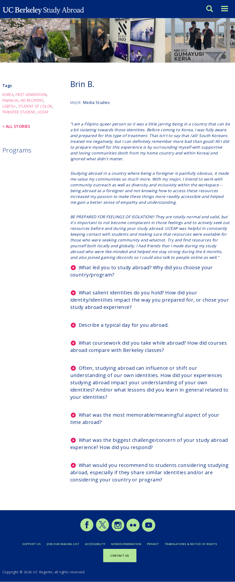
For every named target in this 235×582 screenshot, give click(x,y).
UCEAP (43, 112)
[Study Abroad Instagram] (118, 530)
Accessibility (95, 544)
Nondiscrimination (126, 544)
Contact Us (119, 555)
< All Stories (16, 126)
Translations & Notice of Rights (190, 544)
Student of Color (35, 106)
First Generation (31, 94)
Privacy (153, 544)
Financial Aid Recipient (22, 100)
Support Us (31, 544)
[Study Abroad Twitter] (102, 530)
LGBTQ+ (9, 106)
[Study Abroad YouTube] (148, 530)
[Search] (209, 8)
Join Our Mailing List (63, 544)
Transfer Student (18, 112)
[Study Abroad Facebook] (86, 530)
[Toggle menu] (224, 8)
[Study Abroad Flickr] (133, 530)
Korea (7, 94)
